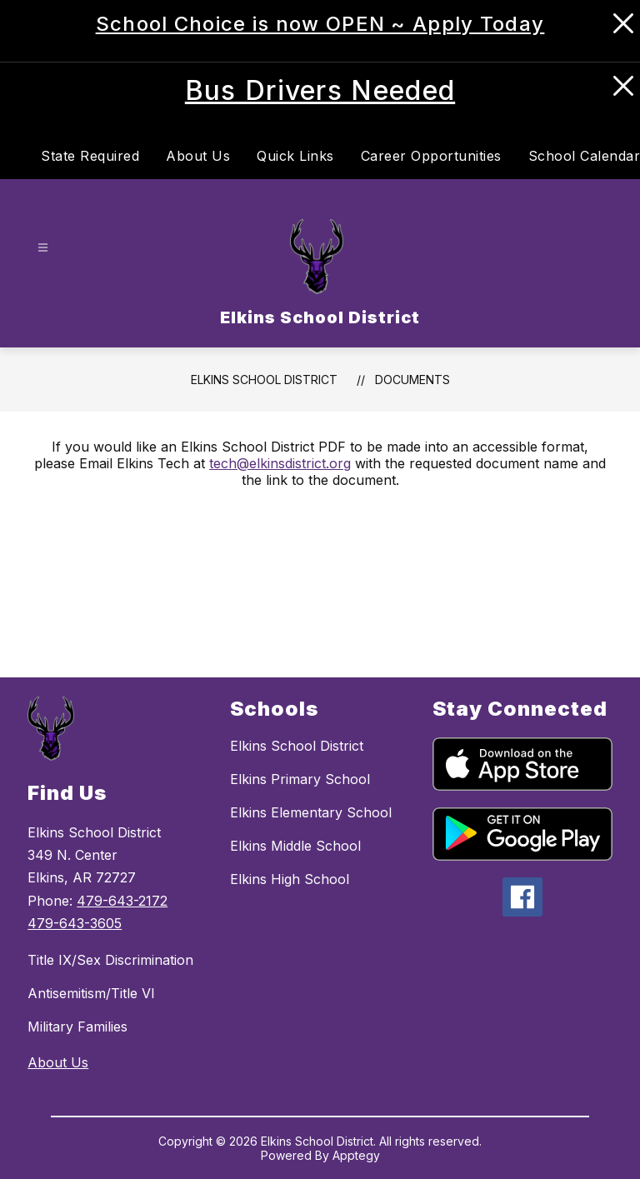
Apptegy (356, 1155)
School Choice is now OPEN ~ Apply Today (320, 24)
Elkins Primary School (300, 779)
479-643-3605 (75, 923)
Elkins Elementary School (311, 812)
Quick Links (295, 155)
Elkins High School (289, 879)
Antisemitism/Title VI (91, 993)
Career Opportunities (431, 155)
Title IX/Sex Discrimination (110, 960)
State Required (90, 155)
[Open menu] (42, 247)
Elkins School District (264, 379)
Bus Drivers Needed (320, 90)
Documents (412, 379)
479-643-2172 (122, 900)
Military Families (78, 1026)
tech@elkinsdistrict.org (280, 463)
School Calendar (584, 155)
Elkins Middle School (295, 845)
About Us (198, 155)
